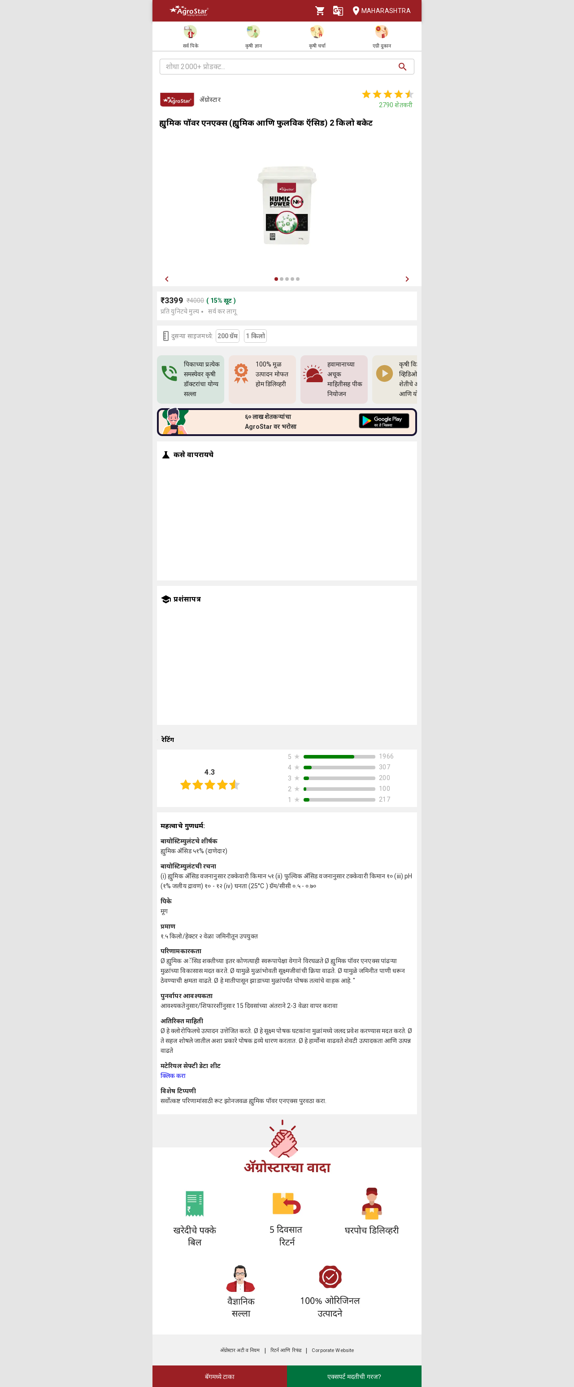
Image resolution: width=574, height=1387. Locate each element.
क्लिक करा (173, 1075)
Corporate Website (333, 1350)
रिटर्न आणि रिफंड (285, 1350)
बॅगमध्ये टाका (220, 1376)
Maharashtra (379, 11)
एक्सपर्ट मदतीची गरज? (354, 1376)
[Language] (338, 11)
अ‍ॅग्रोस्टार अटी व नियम (240, 1350)
